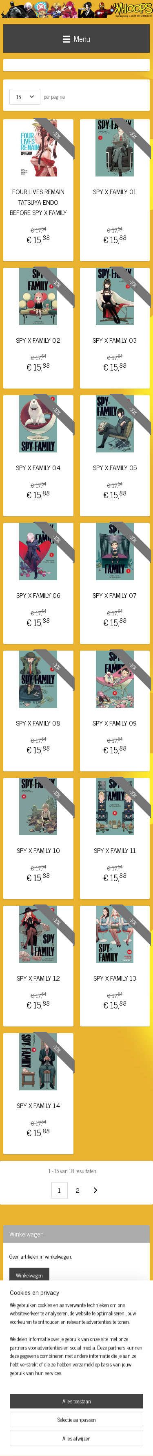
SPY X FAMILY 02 (38, 340)
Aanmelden (27, 1392)
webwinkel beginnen (102, 1427)
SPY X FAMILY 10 (38, 851)
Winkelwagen (29, 1275)
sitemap (67, 1427)
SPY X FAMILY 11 (115, 851)
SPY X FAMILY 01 (114, 191)
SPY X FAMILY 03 (115, 340)
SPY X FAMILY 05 (115, 468)
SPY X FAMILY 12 (38, 978)
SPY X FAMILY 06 (38, 595)
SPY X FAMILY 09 (115, 723)
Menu (76, 38)
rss (79, 1427)
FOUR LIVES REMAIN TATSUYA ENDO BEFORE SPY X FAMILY (38, 201)
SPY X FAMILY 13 (114, 978)
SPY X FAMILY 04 (38, 468)
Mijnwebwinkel (76, 1441)
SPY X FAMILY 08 (38, 723)
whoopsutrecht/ (28, 1322)
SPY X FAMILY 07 (115, 595)
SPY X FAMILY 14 (38, 1106)
